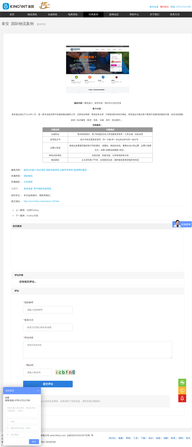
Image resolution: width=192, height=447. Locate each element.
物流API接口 (30, 170)
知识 (150, 438)
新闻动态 (114, 14)
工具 (135, 438)
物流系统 (32, 14)
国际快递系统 (52, 170)
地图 (166, 438)
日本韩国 (28, 182)
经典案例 (93, 14)
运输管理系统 (66, 170)
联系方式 (175, 14)
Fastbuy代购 (32, 215)
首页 (12, 14)
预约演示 (164, 7)
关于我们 (154, 14)
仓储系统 (52, 14)
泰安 (26, 195)
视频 (120, 438)
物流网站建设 (80, 170)
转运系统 (113, 103)
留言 (188, 438)
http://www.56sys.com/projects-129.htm (41, 201)
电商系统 (73, 14)
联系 (173, 438)
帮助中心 (134, 14)
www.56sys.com (58, 435)
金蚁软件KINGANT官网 (78, 435)
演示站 (112, 438)
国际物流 (28, 176)
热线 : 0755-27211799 (180, 7)
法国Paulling (33, 210)
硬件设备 (154, 7)
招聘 (180, 438)
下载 (143, 438)
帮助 (128, 438)
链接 (158, 438)
